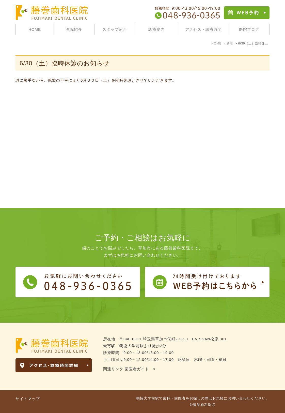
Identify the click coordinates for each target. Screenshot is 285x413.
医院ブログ (249, 29)
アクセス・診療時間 (203, 29)
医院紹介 (74, 29)
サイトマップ (27, 398)
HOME (34, 29)
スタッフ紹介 (114, 29)
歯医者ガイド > (140, 369)
